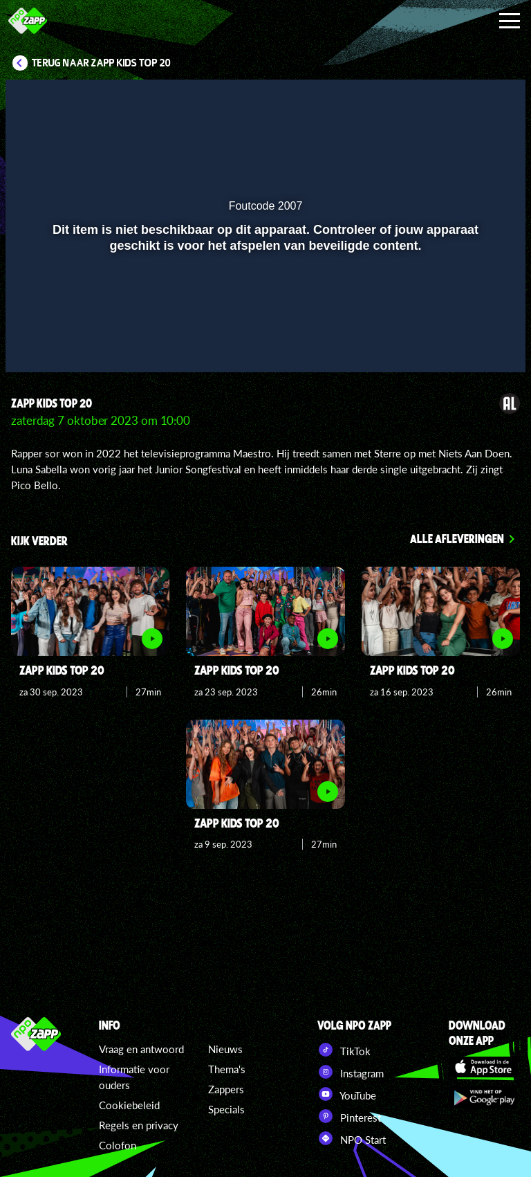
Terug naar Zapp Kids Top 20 (101, 63)
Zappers (226, 1089)
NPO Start (351, 1138)
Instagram (350, 1072)
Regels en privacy (138, 1125)
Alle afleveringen (457, 538)
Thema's (226, 1069)
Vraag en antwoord (141, 1049)
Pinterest (349, 1116)
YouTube (346, 1094)
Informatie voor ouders (134, 1077)
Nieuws (225, 1049)
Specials (226, 1109)
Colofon (117, 1145)
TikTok (344, 1049)
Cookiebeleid (129, 1105)
